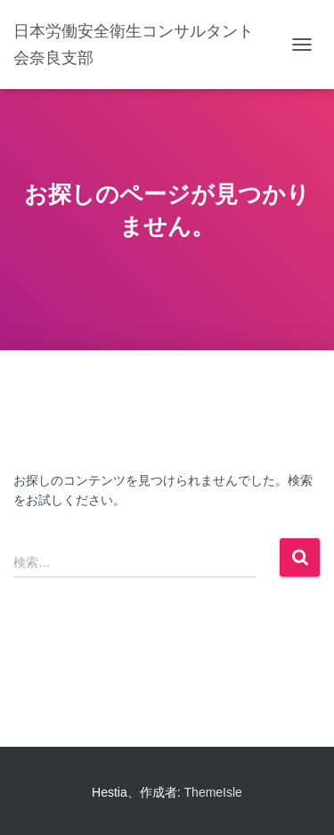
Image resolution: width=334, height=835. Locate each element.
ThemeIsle (213, 792)
